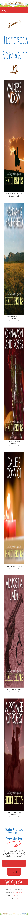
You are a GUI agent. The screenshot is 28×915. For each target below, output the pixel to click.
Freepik (14, 895)
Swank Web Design (17, 892)
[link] (14, 885)
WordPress (16, 898)
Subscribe (14, 871)
